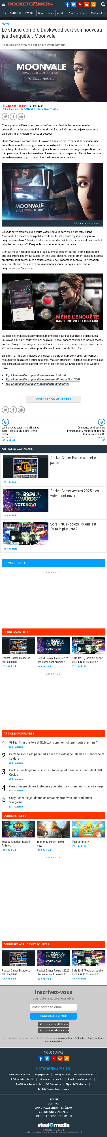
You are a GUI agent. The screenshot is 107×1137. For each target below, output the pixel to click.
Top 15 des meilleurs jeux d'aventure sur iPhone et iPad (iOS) (42, 379)
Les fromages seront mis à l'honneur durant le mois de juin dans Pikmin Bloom (21, 431)
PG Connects (53, 1084)
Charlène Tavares (16, 105)
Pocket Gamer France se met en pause (16, 660)
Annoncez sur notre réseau (53, 1107)
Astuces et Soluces (78, 13)
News (41, 13)
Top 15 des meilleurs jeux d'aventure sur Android (35, 375)
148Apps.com (62, 1074)
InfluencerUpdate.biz (51, 1079)
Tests (51, 13)
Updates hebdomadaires (56, 1030)
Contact (53, 1103)
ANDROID (15, 13)
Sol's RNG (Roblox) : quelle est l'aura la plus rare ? (73, 526)
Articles (61, 13)
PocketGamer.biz (84, 1074)
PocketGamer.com (20, 1074)
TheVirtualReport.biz (28, 1084)
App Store (76, 363)
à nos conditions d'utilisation (71, 1038)
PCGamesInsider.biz (22, 1079)
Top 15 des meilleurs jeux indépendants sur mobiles (37, 383)
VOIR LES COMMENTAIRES (53, 399)
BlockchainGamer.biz (80, 1079)
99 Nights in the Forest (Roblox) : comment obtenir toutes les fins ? (53, 742)
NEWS (5, 23)
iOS (4, 13)
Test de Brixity (80, 841)
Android (13, 109)
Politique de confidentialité (53, 1116)
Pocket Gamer (93, 223)
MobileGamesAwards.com (53, 1089)
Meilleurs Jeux (98, 13)
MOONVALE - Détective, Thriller (40, 109)
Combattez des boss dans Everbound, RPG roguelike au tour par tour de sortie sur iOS (86, 431)
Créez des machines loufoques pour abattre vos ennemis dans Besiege (56, 786)
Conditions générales (53, 1111)
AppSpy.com (42, 1074)
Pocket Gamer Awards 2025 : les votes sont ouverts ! (74, 493)
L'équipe (53, 1099)
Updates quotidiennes (56, 1024)
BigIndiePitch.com (76, 1084)
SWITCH (30, 13)
